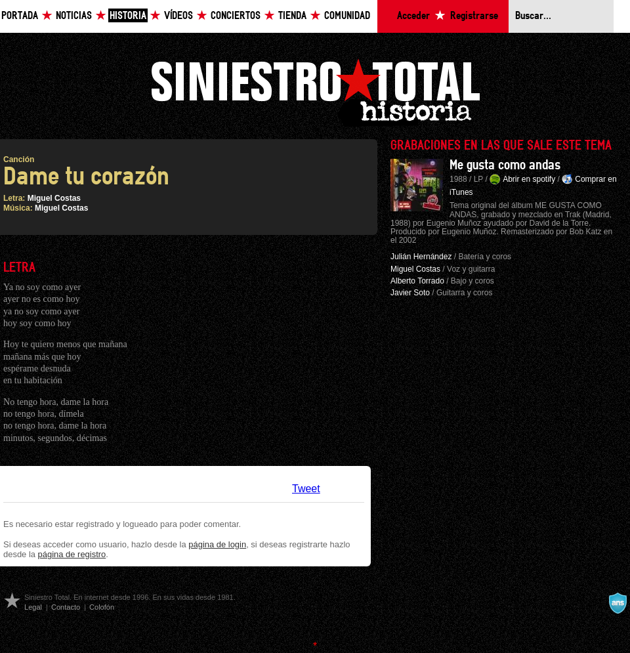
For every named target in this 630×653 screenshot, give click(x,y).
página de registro (72, 554)
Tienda (292, 16)
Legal (33, 607)
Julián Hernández (421, 256)
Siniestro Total (315, 91)
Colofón (101, 607)
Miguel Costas (54, 198)
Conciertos (236, 16)
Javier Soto (410, 292)
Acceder (413, 16)
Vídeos (178, 16)
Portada (19, 16)
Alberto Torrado (417, 280)
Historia (128, 16)
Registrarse (474, 16)
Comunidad (347, 16)
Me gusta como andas (505, 165)
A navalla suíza (617, 603)
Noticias (74, 16)
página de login (217, 544)
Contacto (65, 607)
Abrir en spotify (529, 179)
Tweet (306, 488)
